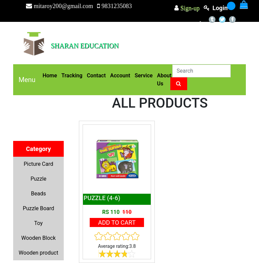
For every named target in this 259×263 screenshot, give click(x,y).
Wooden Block (38, 238)
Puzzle (38, 179)
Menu (27, 80)
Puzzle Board (38, 208)
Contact (96, 75)
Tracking (71, 75)
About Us (164, 79)
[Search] (201, 71)
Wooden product (38, 253)
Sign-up (189, 8)
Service (143, 75)
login (220, 7)
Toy (38, 223)
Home (49, 75)
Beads (38, 193)
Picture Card (38, 164)
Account (120, 75)
